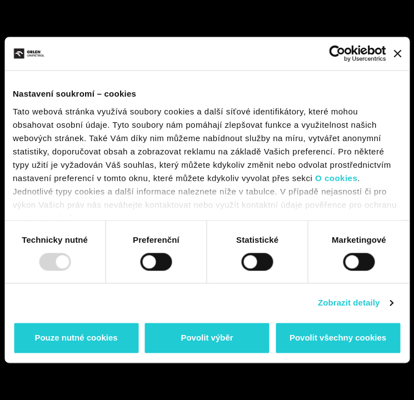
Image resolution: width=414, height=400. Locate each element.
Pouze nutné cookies (75, 338)
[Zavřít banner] (397, 53)
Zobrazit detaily (349, 302)
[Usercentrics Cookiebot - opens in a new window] (337, 53)
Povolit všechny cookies (338, 338)
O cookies (336, 178)
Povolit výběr (207, 338)
